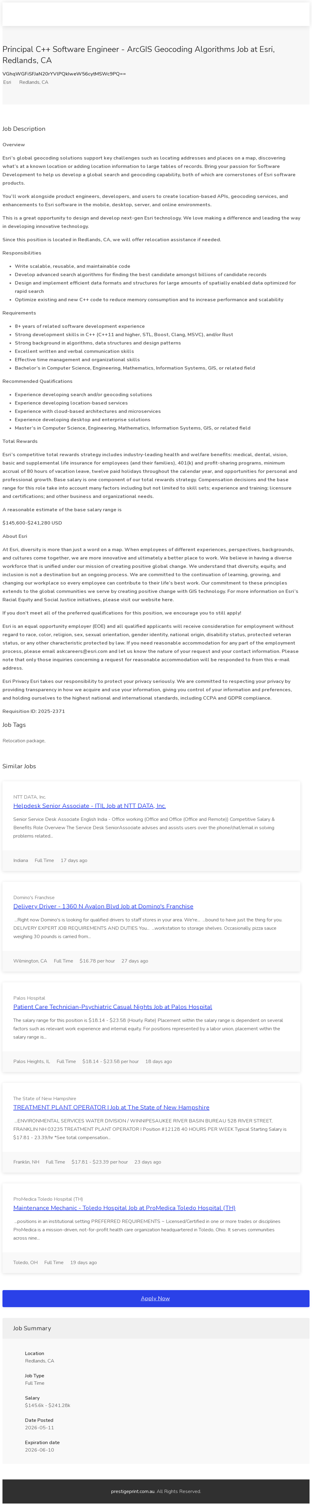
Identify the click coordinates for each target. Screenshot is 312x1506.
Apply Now (155, 1298)
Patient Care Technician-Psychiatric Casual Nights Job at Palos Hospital (112, 1007)
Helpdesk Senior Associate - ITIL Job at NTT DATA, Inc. (89, 806)
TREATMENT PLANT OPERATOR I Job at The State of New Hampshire (111, 1107)
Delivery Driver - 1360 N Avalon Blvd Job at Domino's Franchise (103, 906)
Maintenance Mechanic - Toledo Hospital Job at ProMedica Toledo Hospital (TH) (124, 1208)
